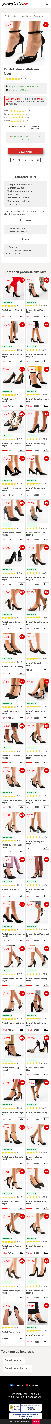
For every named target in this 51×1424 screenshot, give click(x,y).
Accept (36, 1421)
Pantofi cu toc (11, 16)
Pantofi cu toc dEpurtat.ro (32, 16)
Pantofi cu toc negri (14, 1360)
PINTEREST (32, 1385)
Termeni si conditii (19, 1393)
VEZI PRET (26, 151)
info (21, 316)
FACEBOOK (17, 1385)
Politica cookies (33, 1396)
